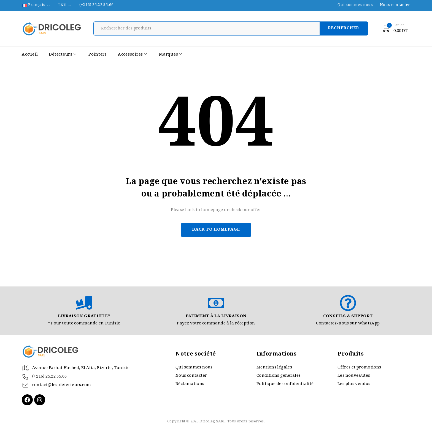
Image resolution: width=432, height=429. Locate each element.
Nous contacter (395, 5)
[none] (36, 5)
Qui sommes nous (355, 5)
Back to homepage (216, 229)
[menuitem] (36, 5)
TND (62, 5)
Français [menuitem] (36, 5)
